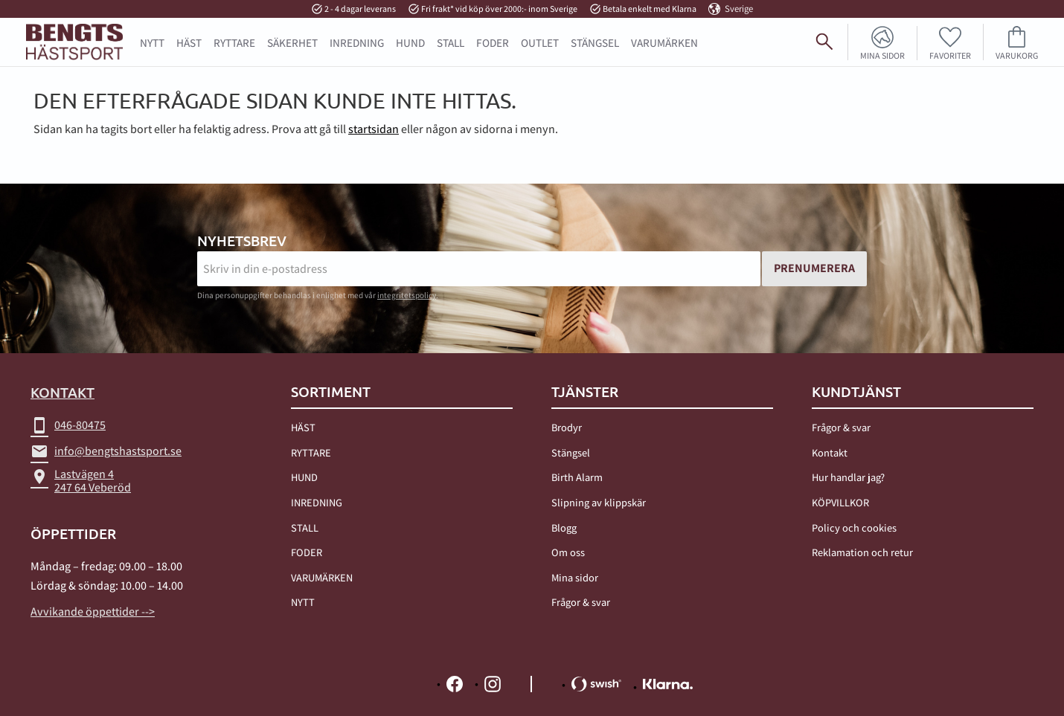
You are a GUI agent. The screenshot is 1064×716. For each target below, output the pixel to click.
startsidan (373, 129)
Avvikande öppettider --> (93, 611)
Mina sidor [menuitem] (882, 55)
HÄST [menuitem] (189, 42)
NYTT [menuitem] (152, 42)
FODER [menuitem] (492, 42)
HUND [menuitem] (410, 42)
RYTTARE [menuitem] (234, 42)
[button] (950, 42)
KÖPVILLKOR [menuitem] (840, 502)
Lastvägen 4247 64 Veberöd (81, 481)
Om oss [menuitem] (568, 552)
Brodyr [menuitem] (566, 427)
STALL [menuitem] (450, 42)
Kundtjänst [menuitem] (856, 392)
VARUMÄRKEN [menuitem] (322, 577)
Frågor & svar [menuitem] (580, 602)
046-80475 (68, 425)
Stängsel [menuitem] (570, 452)
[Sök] (1046, 47)
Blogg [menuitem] (564, 527)
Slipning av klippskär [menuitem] (598, 502)
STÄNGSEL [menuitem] (595, 42)
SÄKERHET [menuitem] (292, 42)
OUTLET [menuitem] (540, 42)
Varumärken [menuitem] (664, 42)
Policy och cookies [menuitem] (854, 527)
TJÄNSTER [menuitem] (584, 392)
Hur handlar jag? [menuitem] (848, 477)
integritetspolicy (406, 295)
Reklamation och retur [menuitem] (862, 552)
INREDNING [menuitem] (357, 42)
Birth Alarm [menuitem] (577, 477)
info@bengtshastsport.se (106, 451)
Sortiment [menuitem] (331, 392)
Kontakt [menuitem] (829, 452)
